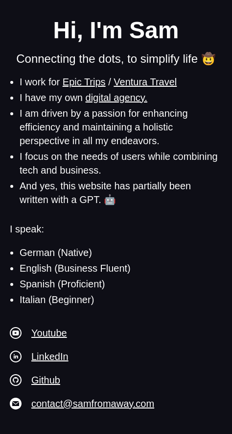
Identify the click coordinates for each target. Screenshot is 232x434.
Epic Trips (84, 82)
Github (45, 380)
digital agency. (116, 97)
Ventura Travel (145, 82)
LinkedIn (50, 356)
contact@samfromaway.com (92, 403)
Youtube (49, 333)
